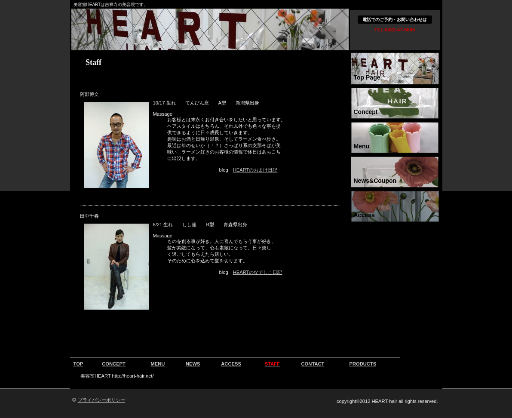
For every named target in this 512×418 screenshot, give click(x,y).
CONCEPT (114, 363)
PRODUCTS (362, 363)
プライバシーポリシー (101, 400)
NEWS (193, 363)
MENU (157, 363)
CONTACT (313, 363)
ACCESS (231, 363)
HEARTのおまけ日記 (255, 169)
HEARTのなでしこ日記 (257, 272)
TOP (78, 363)
